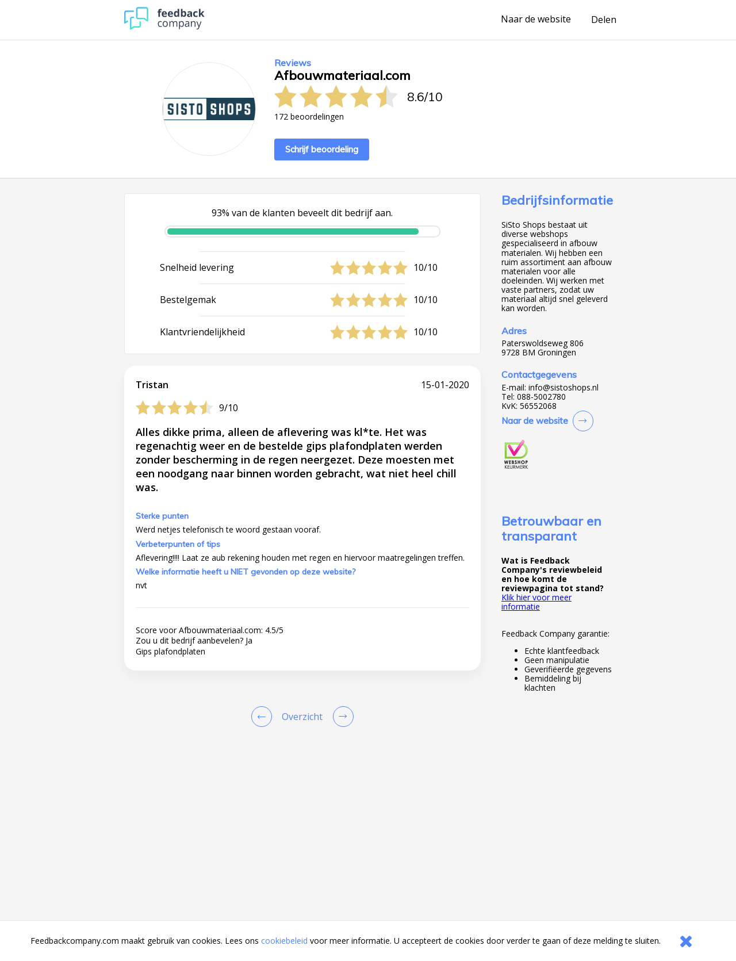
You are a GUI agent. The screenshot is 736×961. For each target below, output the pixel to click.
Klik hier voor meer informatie (536, 602)
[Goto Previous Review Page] (264, 716)
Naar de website (536, 19)
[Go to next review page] (341, 716)
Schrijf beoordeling (321, 149)
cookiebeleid (284, 940)
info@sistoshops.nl (563, 387)
